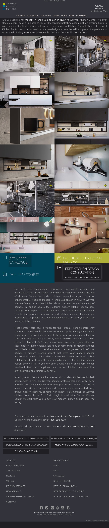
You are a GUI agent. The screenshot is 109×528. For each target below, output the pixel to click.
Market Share (61, 460)
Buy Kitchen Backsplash (26, 451)
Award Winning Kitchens (20, 496)
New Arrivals (13, 491)
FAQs (56, 471)
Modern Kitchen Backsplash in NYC (45, 20)
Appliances (45, 16)
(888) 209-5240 (58, 419)
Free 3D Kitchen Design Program (82, 260)
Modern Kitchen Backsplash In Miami (74, 445)
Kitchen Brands (62, 481)
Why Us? (10, 460)
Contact (11, 502)
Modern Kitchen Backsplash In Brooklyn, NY (74, 439)
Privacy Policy (70, 512)
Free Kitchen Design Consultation (82, 270)
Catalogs (58, 476)
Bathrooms (32, 16)
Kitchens (20, 16)
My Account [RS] (59, 512)
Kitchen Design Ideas (65, 486)
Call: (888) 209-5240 (24, 274)
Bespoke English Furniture (68, 491)
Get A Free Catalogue (18, 260)
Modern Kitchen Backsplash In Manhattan (26, 439)
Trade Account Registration (43, 512)
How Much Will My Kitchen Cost (71, 496)
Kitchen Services (15, 486)
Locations (81, 16)
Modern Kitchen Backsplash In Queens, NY (26, 445)
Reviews (10, 476)
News (71, 16)
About (64, 16)
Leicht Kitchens (15, 465)
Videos (56, 16)
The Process (13, 471)
